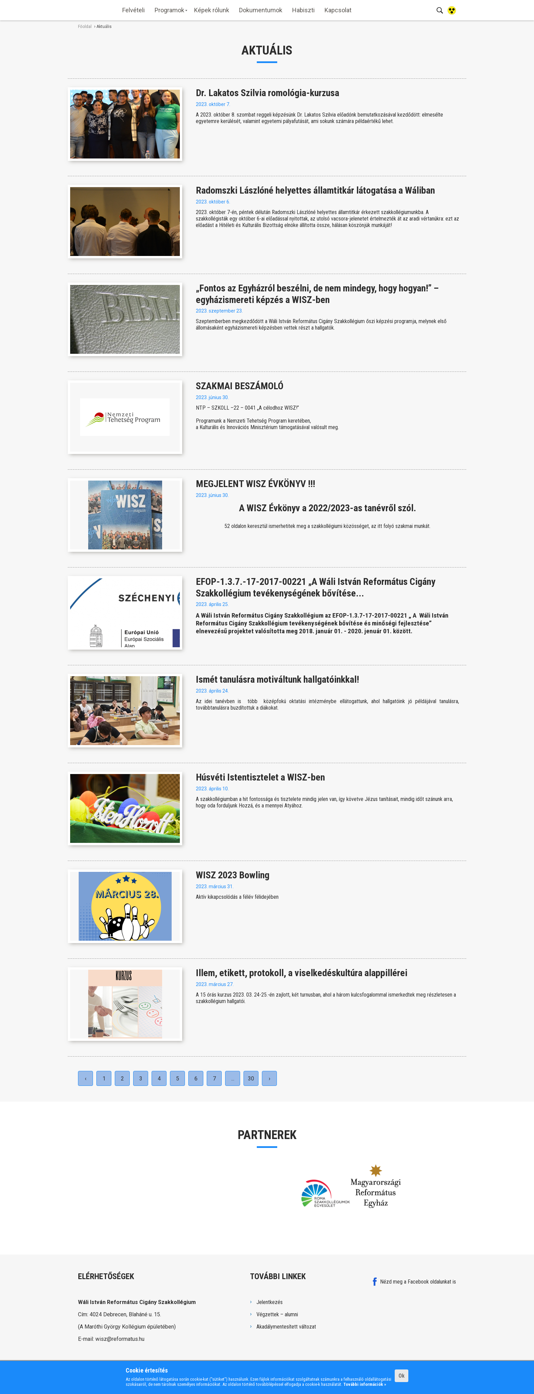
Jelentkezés (269, 1302)
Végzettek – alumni (277, 1314)
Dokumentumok (260, 10)
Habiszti (303, 10)
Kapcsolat (338, 10)
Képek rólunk (211, 10)
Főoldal (85, 26)
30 (251, 1078)
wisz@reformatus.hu (119, 1339)
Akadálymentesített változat (286, 1326)
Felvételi (133, 10)
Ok (401, 1376)
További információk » (364, 1384)
